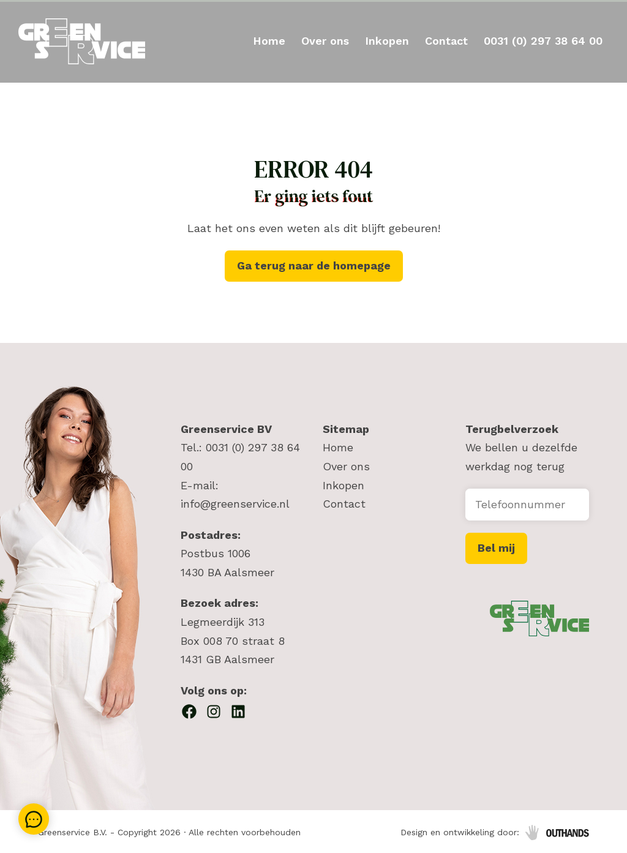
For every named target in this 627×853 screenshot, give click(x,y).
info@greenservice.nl (235, 503)
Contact (446, 40)
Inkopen (387, 40)
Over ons (325, 40)
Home (269, 40)
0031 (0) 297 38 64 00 (543, 40)
